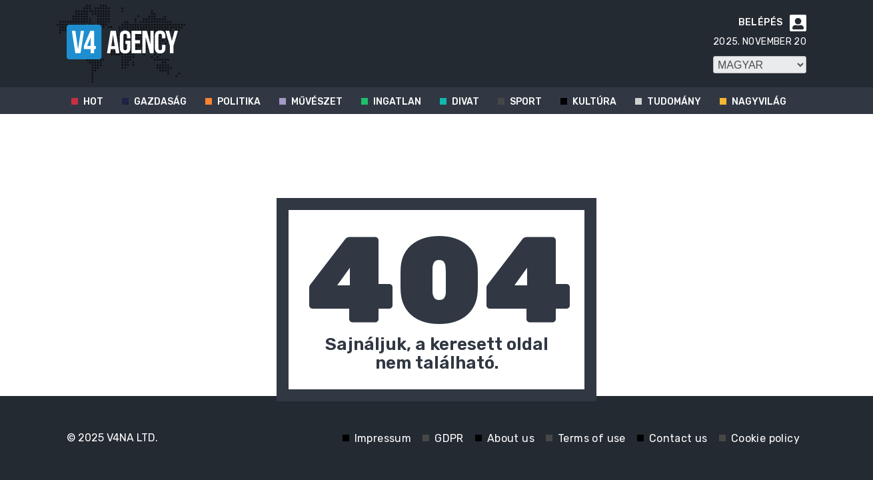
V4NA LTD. (132, 437)
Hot (93, 101)
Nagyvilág (759, 101)
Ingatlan (397, 101)
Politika (239, 101)
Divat (465, 101)
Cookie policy (765, 438)
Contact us (678, 438)
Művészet (317, 101)
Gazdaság (160, 101)
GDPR (449, 438)
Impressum (383, 438)
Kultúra (594, 101)
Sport (526, 101)
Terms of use (592, 438)
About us (510, 438)
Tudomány (674, 101)
